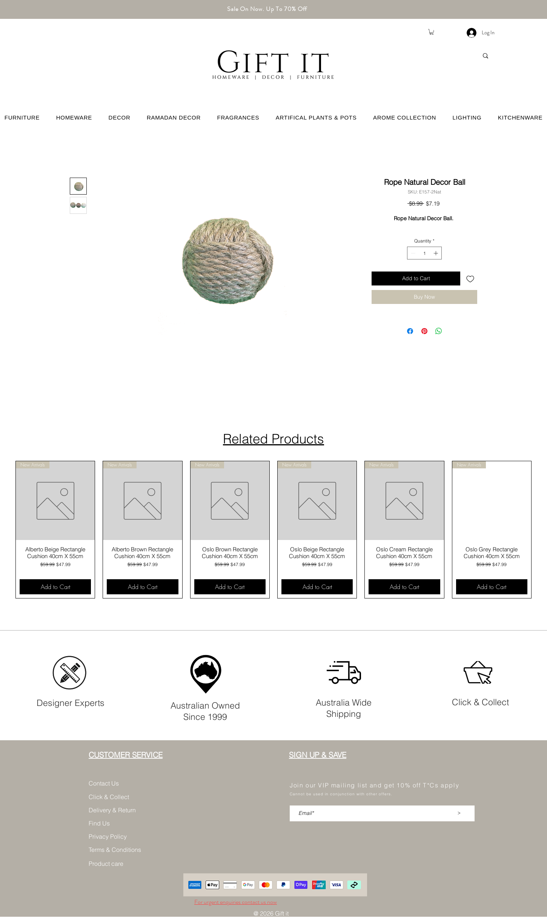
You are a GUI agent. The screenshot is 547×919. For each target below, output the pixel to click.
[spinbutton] (424, 253)
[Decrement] (412, 253)
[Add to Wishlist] (470, 278)
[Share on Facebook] (410, 331)
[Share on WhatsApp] (438, 331)
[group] (273, 529)
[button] (431, 32)
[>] (459, 813)
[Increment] (436, 253)
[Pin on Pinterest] (424, 331)
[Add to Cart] (55, 586)
